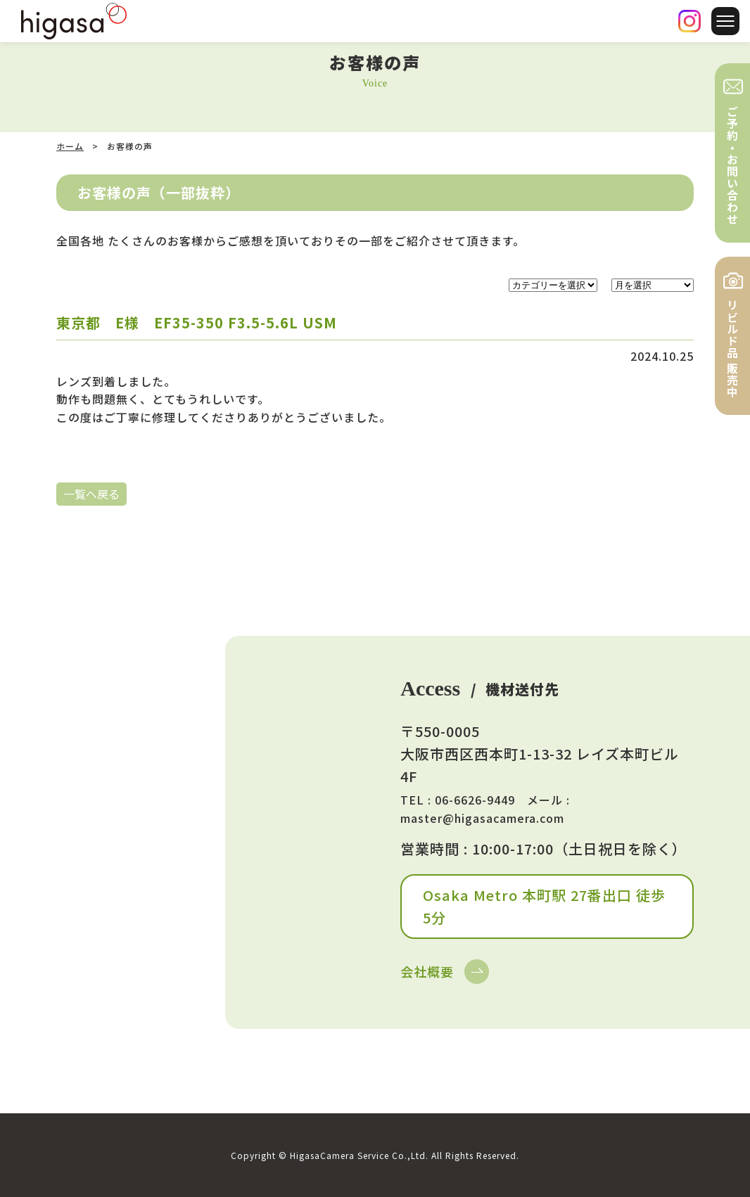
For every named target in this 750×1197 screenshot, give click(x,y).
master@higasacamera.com (482, 817)
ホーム (70, 146)
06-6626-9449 (475, 799)
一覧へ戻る (91, 493)
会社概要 (427, 971)
